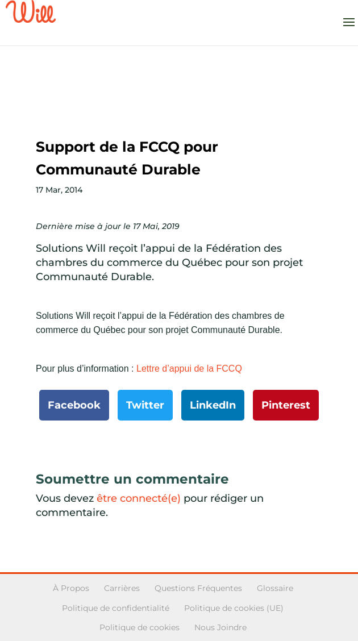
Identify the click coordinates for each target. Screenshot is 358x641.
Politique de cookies (139, 627)
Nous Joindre (220, 627)
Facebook (74, 405)
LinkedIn (213, 405)
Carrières (122, 588)
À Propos (71, 588)
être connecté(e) (139, 498)
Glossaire (275, 588)
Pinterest (285, 405)
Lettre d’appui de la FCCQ (189, 368)
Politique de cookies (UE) (234, 608)
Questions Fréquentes (198, 588)
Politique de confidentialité (115, 608)
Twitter (145, 405)
